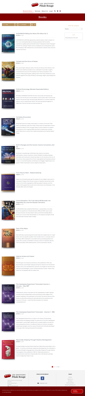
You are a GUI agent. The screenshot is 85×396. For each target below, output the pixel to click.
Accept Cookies (75, 391)
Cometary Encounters (23, 117)
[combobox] (74, 29)
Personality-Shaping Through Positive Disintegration (34, 340)
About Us (70, 379)
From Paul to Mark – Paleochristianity (28, 173)
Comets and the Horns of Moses (27, 61)
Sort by (5, 24)
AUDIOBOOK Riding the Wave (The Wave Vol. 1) (32, 33)
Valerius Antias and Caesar (25, 256)
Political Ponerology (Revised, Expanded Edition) (32, 89)
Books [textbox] (67, 29)
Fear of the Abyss (22, 228)
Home (70, 377)
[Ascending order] (16, 24)
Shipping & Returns (70, 384)
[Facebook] (42, 378)
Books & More (70, 383)
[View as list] (34, 24)
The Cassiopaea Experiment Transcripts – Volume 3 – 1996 (35, 312)
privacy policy (7, 392)
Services (70, 381)
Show (22, 24)
